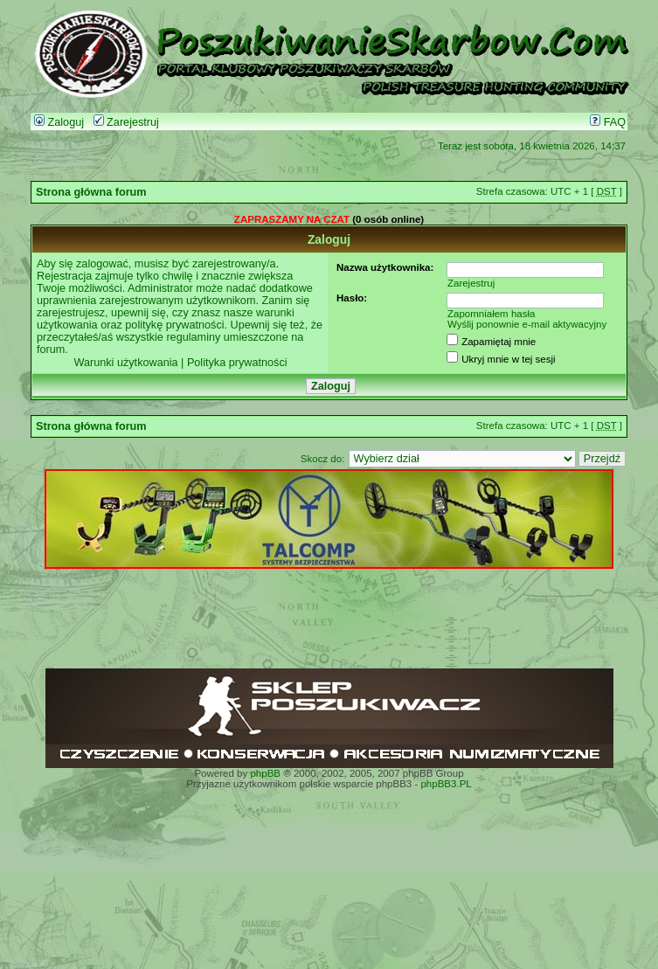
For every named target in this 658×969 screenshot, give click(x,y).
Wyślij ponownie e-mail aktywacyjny (526, 324)
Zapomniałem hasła (491, 313)
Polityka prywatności (237, 362)
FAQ (608, 122)
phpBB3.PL (445, 784)
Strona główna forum (91, 192)
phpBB (265, 773)
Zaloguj (59, 122)
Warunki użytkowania (125, 362)
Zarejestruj (126, 122)
